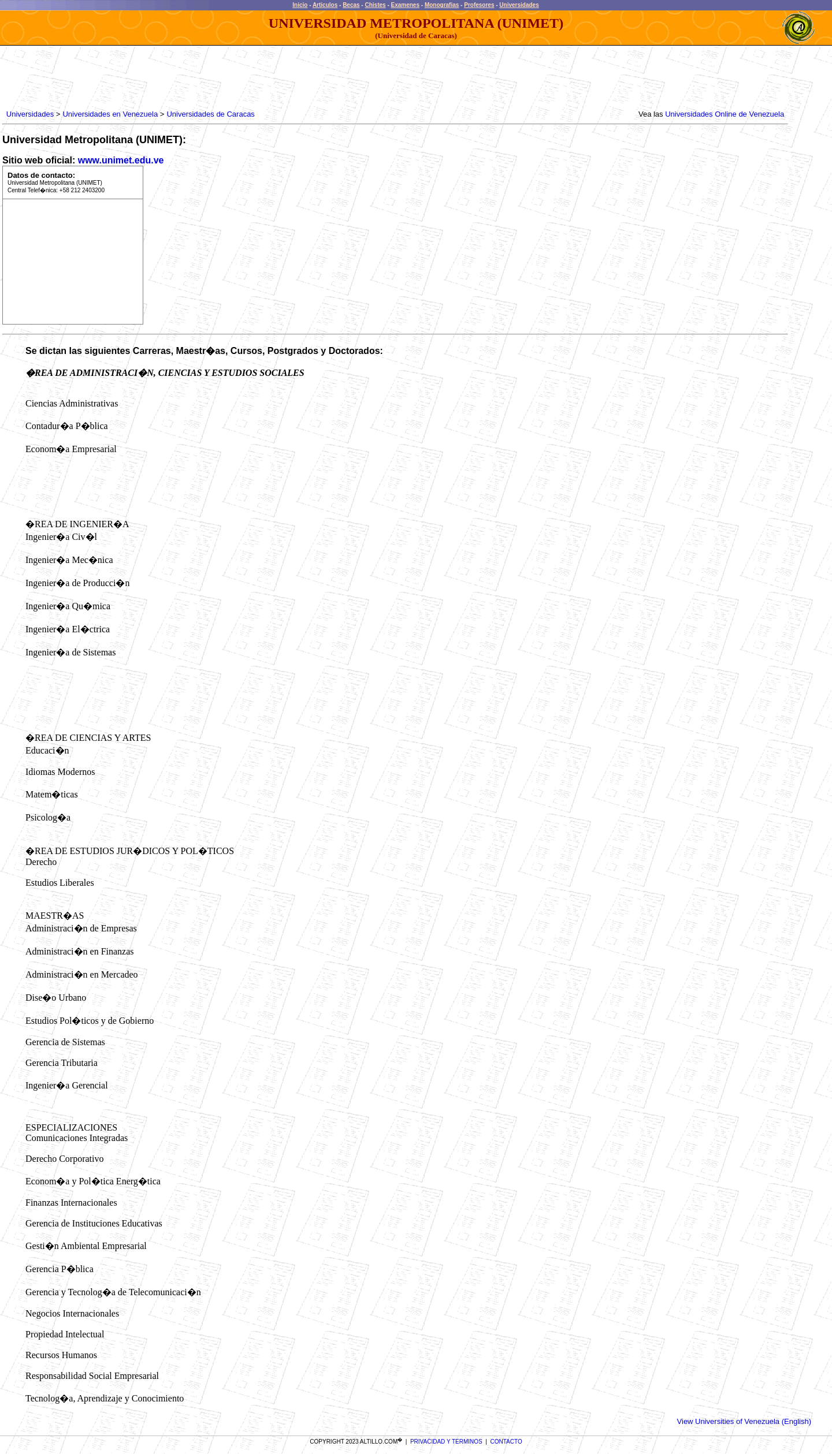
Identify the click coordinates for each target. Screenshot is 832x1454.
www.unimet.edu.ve (121, 160)
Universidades (518, 5)
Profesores (479, 5)
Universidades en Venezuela (110, 114)
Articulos (325, 5)
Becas (351, 5)
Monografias (442, 5)
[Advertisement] (214, 78)
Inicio (299, 5)
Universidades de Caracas (210, 114)
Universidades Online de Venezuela (724, 114)
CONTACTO (506, 1441)
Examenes (405, 5)
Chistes (375, 5)
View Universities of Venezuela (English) (744, 1421)
